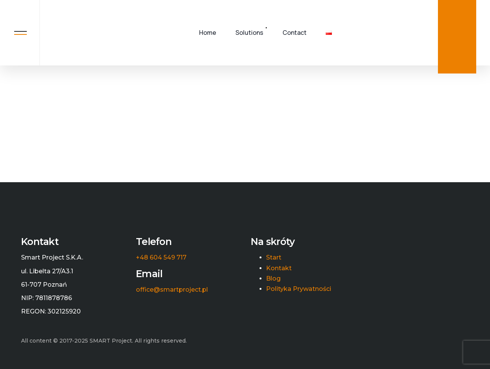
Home (207, 32)
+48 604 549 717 (161, 258)
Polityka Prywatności (298, 289)
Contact (295, 32)
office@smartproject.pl (172, 290)
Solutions (249, 32)
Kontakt (279, 268)
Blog (273, 279)
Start (273, 258)
